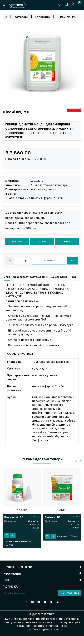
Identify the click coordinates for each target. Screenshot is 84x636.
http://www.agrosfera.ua (42, 629)
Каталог (42, 241)
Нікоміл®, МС (66, 17)
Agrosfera (37, 181)
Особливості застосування (30, 277)
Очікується (49, 261)
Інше (73, 277)
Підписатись (70, 592)
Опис (7, 277)
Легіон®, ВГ (53, 517)
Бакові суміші (59, 277)
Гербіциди (43, 17)
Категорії (21, 17)
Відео (67, 241)
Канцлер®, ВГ (13, 517)
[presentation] (76, 461)
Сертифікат (17, 241)
